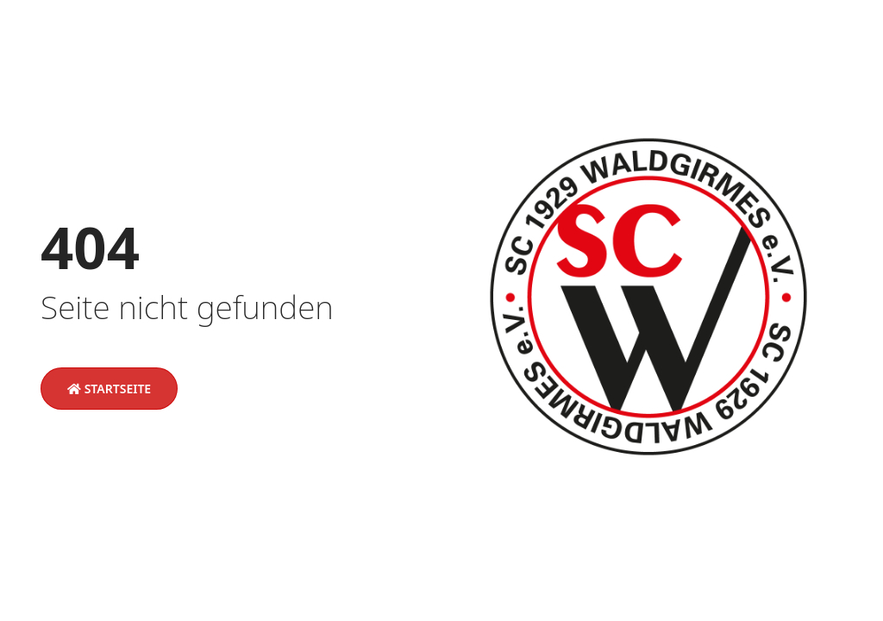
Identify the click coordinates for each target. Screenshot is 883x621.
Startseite (109, 388)
